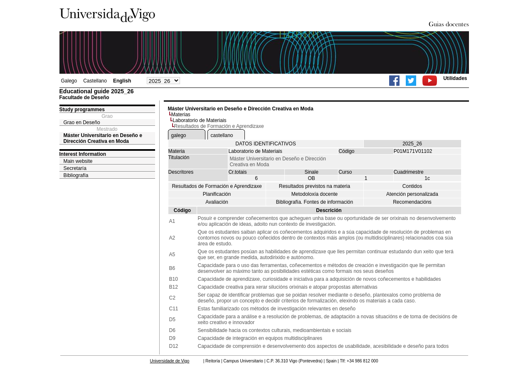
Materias (180, 114)
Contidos (412, 186)
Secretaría (75, 168)
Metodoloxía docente (314, 194)
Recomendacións (412, 202)
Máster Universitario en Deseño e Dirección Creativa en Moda (103, 138)
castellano (222, 135)
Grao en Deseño (82, 122)
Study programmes (82, 109)
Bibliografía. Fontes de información (314, 202)
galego (178, 135)
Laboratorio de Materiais (199, 120)
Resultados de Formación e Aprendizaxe (217, 186)
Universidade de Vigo (170, 361)
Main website (78, 161)
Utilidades (455, 78)
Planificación (217, 194)
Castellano (95, 81)
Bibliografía (76, 175)
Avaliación (216, 202)
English (122, 81)
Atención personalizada (412, 194)
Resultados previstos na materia (314, 186)
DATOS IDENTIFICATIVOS (265, 144)
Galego (69, 81)
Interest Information (82, 154)
